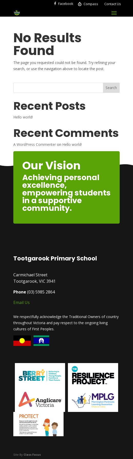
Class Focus (32, 454)
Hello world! (23, 117)
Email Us (21, 302)
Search (111, 87)
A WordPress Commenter (34, 144)
